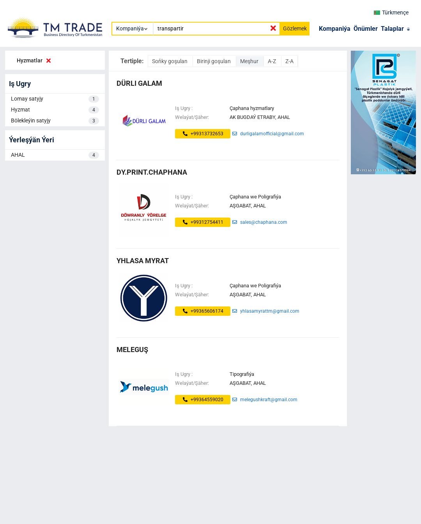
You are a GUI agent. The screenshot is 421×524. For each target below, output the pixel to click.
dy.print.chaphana (152, 172)
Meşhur (250, 61)
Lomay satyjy (55, 99)
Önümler (366, 28)
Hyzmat (55, 109)
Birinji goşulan (214, 61)
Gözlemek (295, 28)
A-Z (272, 61)
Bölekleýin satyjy (55, 120)
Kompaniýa (334, 28)
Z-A (289, 61)
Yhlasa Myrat (143, 261)
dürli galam (139, 83)
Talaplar (392, 28)
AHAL (55, 155)
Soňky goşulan (170, 61)
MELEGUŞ (132, 349)
